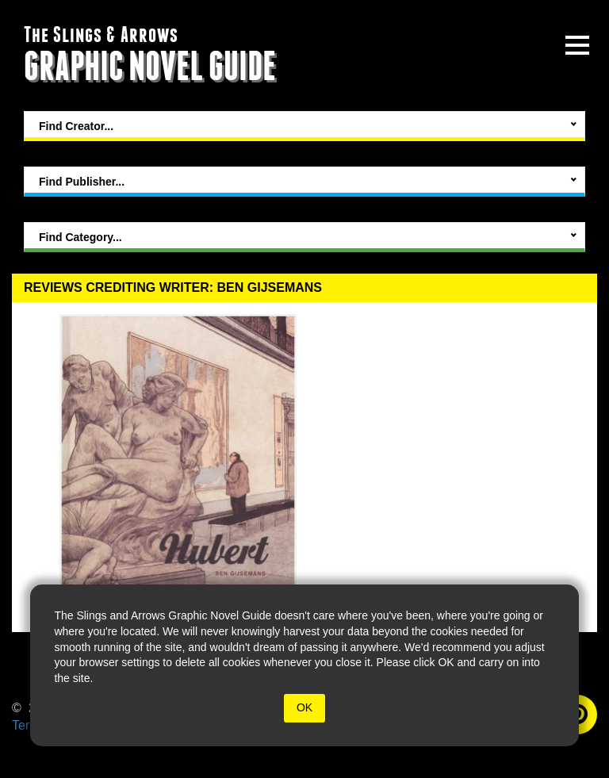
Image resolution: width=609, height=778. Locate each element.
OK (304, 707)
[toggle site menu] (577, 45)
